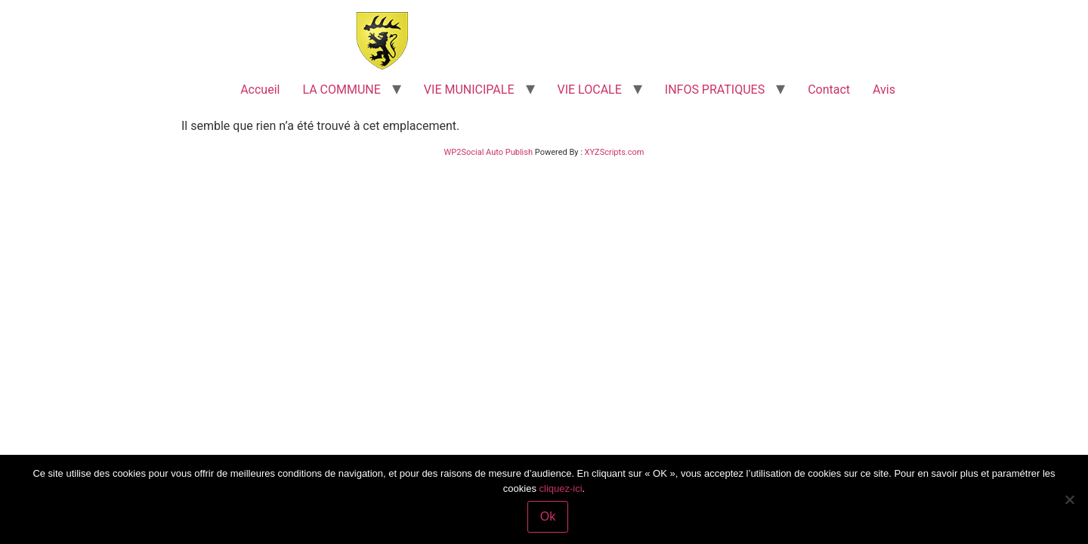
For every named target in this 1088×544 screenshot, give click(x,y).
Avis (884, 89)
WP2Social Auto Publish (488, 152)
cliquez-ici (561, 488)
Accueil (260, 89)
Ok (547, 516)
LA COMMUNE (341, 89)
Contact (829, 89)
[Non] (1069, 499)
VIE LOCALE (590, 89)
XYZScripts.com (614, 152)
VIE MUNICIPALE (469, 89)
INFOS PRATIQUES (715, 89)
